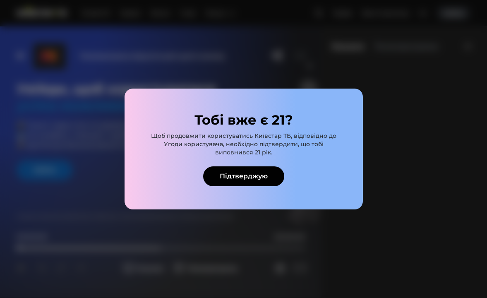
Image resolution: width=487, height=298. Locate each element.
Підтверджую (244, 176)
